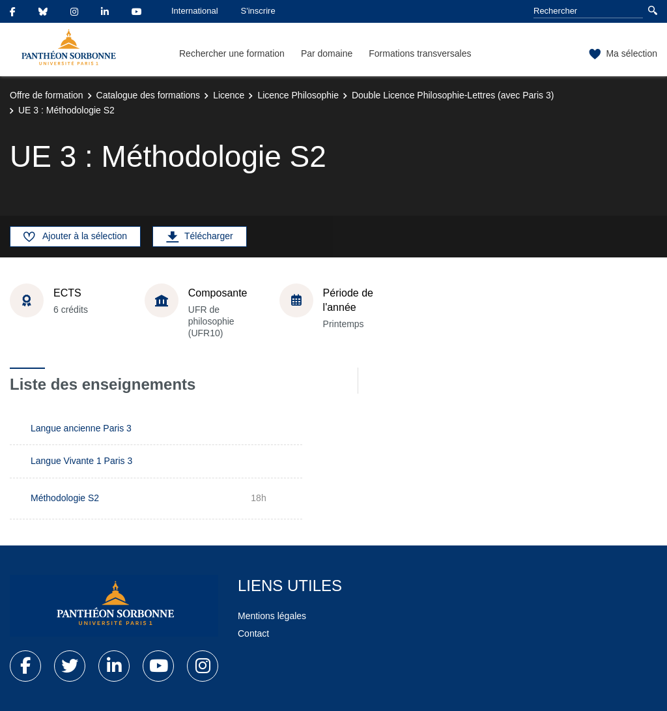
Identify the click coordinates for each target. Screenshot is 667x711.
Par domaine (326, 53)
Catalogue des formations (148, 95)
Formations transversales (420, 53)
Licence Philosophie (298, 95)
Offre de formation (46, 95)
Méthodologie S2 (65, 498)
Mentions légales (272, 616)
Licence (228, 95)
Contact (253, 633)
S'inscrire (258, 11)
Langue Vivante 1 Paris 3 (81, 461)
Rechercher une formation (232, 53)
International (194, 11)
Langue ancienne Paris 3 (81, 428)
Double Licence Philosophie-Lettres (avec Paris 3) (453, 95)
